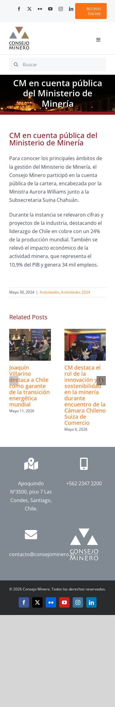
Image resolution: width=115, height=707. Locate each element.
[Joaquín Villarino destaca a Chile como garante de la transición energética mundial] (30, 332)
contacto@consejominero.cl (41, 554)
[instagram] (61, 9)
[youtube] (50, 9)
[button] (13, 380)
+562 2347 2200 (84, 483)
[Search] (16, 64)
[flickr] (40, 9)
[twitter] (29, 9)
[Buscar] (57, 64)
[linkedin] (71, 9)
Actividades (49, 292)
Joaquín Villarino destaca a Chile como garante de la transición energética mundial (29, 386)
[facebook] (19, 9)
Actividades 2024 (75, 292)
